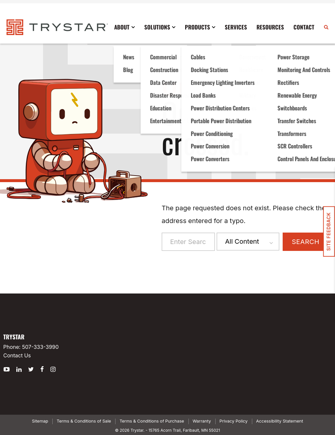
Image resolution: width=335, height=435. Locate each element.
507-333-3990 (40, 347)
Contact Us (17, 355)
